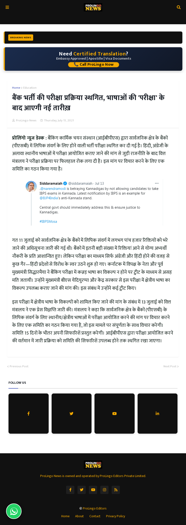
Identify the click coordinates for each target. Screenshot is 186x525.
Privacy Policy (115, 516)
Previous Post (19, 366)
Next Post (169, 366)
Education (30, 88)
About (79, 516)
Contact (95, 516)
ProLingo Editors (95, 508)
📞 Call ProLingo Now (94, 64)
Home (16, 88)
